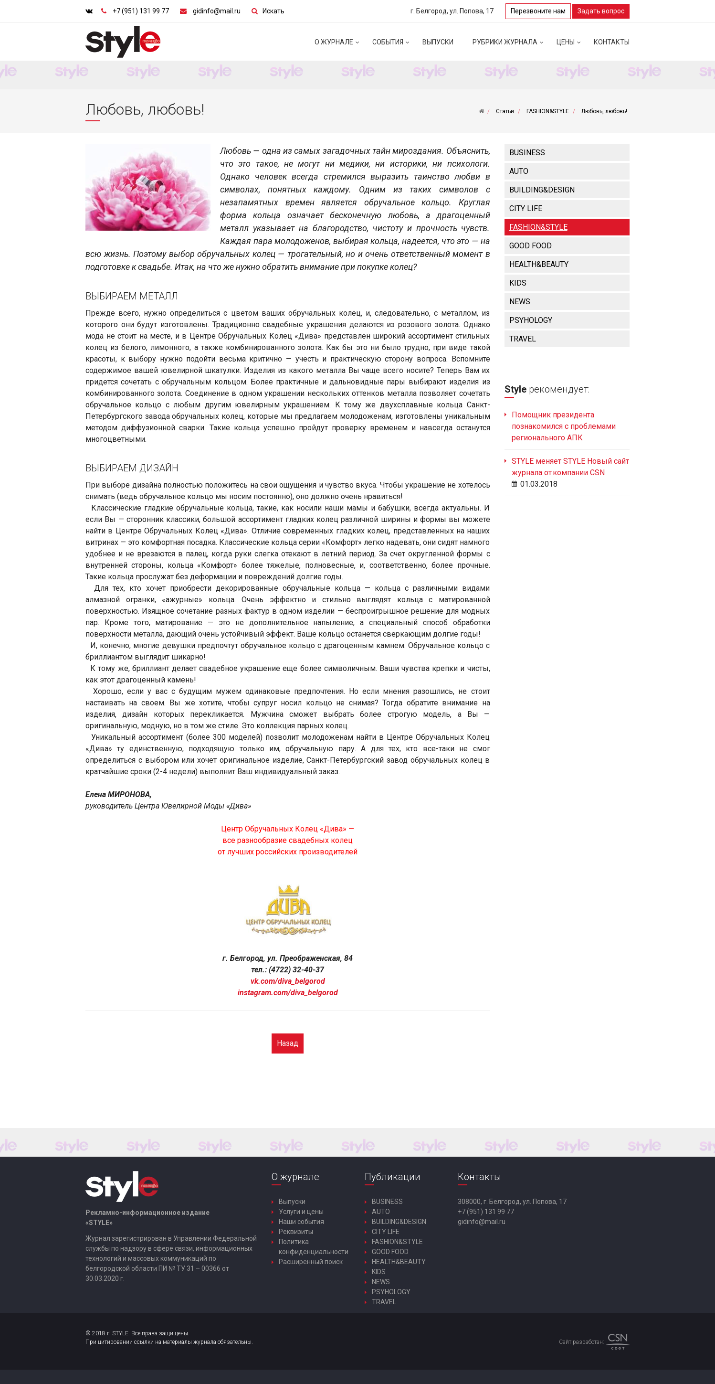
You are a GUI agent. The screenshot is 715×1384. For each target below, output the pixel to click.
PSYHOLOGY (530, 320)
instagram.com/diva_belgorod (288, 992)
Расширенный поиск (311, 1262)
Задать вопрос (601, 11)
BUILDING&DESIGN (542, 189)
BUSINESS (527, 152)
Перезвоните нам (538, 11)
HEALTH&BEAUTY (538, 264)
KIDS (517, 282)
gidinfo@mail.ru (217, 11)
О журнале (339, 45)
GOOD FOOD (530, 245)
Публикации (393, 1176)
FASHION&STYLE (538, 227)
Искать (273, 11)
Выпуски (437, 42)
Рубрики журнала (510, 45)
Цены (570, 45)
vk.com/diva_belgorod (288, 981)
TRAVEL (522, 338)
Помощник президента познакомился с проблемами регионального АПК (564, 426)
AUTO (518, 171)
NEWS (519, 301)
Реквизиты (296, 1231)
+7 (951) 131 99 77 (141, 11)
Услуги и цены (301, 1211)
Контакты (612, 42)
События (392, 45)
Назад (287, 1043)
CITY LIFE (525, 208)
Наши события (301, 1221)
